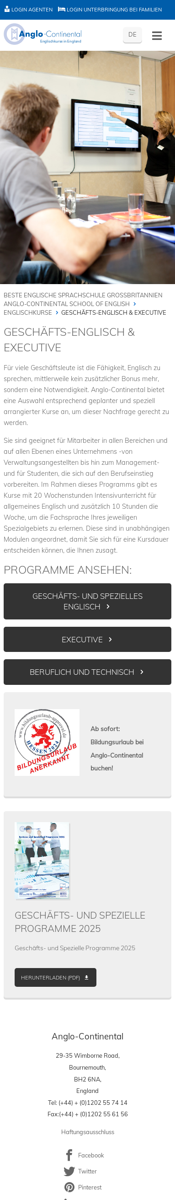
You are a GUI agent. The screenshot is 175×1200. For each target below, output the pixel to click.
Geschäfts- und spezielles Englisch (87, 601)
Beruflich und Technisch (82, 672)
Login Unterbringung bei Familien (110, 9)
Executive (82, 639)
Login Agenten (28, 9)
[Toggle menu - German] (157, 36)
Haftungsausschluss (87, 1131)
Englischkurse (28, 312)
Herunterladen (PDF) (50, 977)
